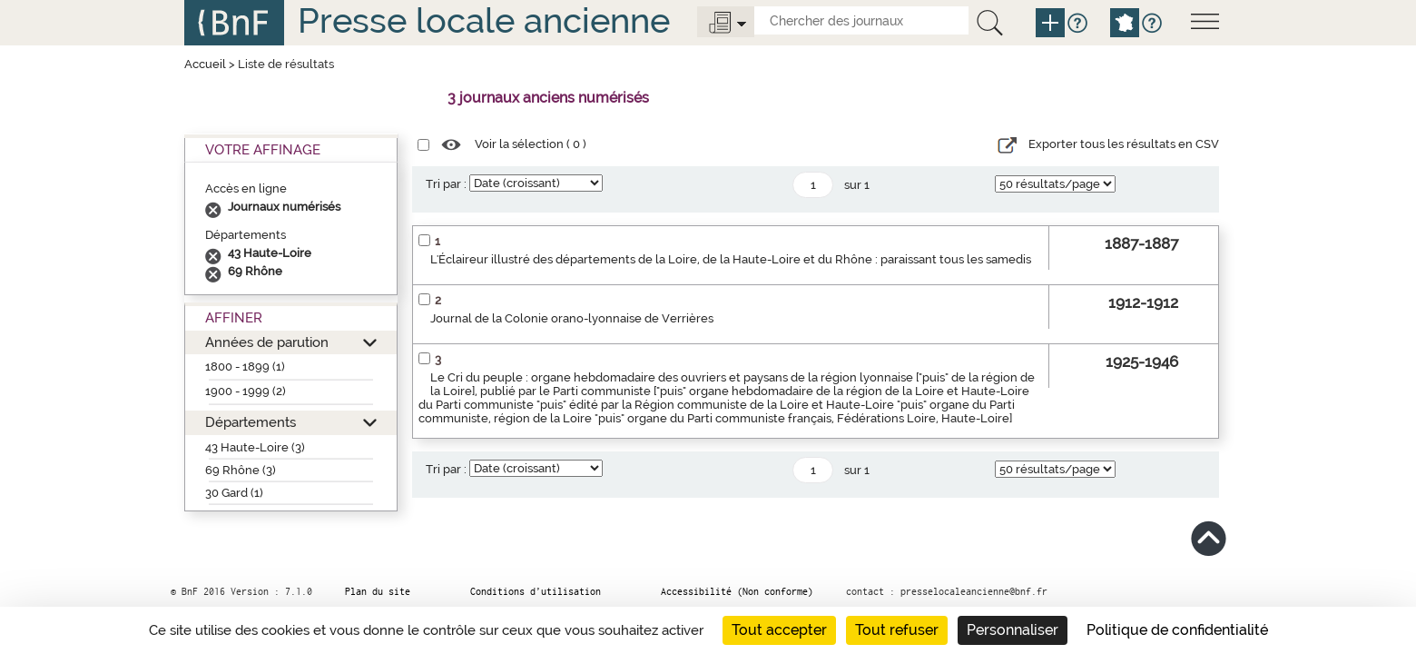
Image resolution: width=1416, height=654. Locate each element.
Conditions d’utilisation (535, 591)
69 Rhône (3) (240, 470)
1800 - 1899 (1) (245, 366)
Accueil (205, 64)
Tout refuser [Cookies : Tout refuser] (897, 630)
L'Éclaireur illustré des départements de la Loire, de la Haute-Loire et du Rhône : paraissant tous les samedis (730, 259)
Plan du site (377, 591)
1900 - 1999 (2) (245, 391)
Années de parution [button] (267, 342)
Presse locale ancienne (484, 20)
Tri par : (446, 184)
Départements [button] (250, 422)
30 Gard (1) (234, 493)
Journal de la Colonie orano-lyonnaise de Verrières (571, 318)
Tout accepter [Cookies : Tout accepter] (779, 630)
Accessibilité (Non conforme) (737, 591)
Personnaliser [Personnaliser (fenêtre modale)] (1012, 630)
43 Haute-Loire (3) (255, 447)
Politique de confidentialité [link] (1177, 630)
